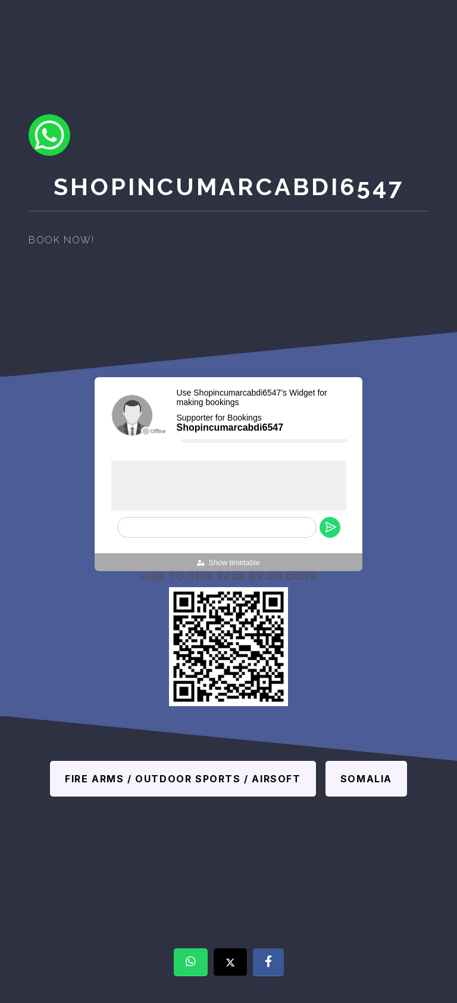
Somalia (366, 779)
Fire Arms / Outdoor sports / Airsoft (183, 779)
